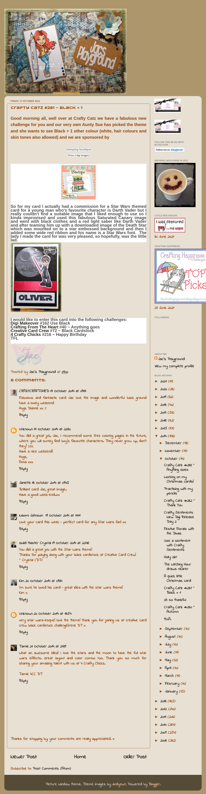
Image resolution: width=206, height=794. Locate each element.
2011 (163, 717)
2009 (164, 733)
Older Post (135, 757)
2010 (164, 725)
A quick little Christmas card (177, 579)
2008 (164, 741)
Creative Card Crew (30, 330)
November (173, 451)
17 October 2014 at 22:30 (52, 429)
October (172, 459)
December (174, 443)
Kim (21, 581)
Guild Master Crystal (35, 543)
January (172, 691)
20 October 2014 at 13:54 (52, 614)
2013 (164, 701)
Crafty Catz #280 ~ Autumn (179, 610)
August (171, 637)
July (168, 644)
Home (80, 757)
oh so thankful (175, 600)
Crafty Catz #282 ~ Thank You (179, 503)
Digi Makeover (25, 323)
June (169, 652)
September (174, 629)
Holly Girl (170, 557)
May (168, 660)
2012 (164, 709)
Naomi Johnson (31, 515)
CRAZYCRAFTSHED (34, 391)
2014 (164, 436)
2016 (164, 420)
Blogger (154, 784)
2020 (164, 389)
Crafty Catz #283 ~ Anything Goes (179, 468)
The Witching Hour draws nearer (177, 567)
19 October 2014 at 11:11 (62, 515)
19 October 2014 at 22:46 (70, 543)
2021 (164, 381)
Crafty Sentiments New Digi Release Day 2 (179, 517)
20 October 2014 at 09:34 (43, 581)
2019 (163, 397)
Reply (23, 415)
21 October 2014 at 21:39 (48, 646)
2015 (164, 428)
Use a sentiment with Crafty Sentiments (177, 545)
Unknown (26, 429)
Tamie (24, 646)
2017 (164, 413)
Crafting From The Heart (34, 327)
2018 (164, 405)
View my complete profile (174, 366)
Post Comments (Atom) (52, 769)
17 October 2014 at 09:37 (68, 391)
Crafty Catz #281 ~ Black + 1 (179, 590)
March (170, 676)
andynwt (119, 784)
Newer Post (23, 757)
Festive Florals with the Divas (179, 531)
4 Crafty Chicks (26, 334)
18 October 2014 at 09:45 (50, 483)
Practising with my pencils (178, 491)
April (169, 668)
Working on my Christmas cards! (179, 479)
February (173, 684)
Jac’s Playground (171, 359)
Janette (25, 483)
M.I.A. (167, 619)
